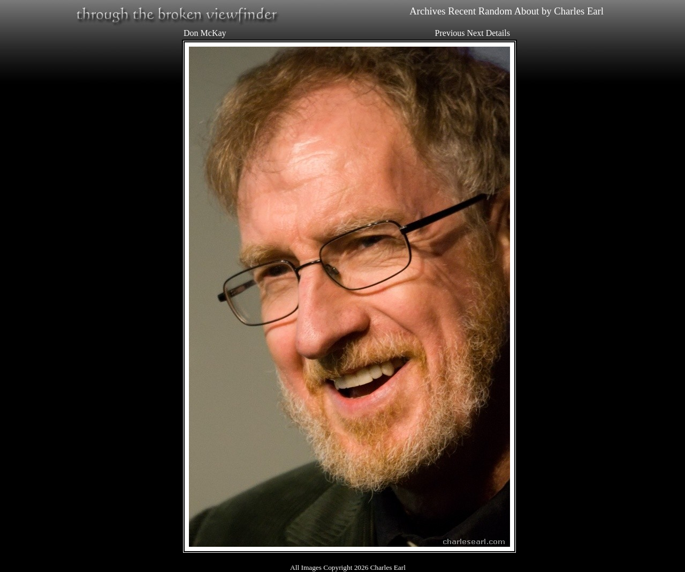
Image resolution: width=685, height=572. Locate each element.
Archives (427, 11)
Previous (450, 33)
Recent (462, 11)
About (526, 11)
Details (498, 33)
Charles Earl (579, 11)
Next (475, 33)
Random (495, 11)
